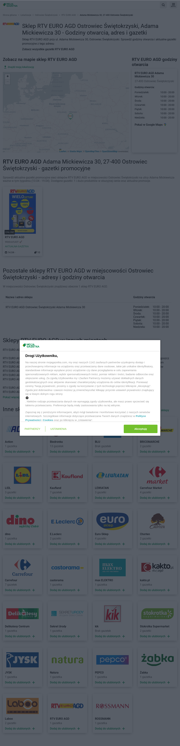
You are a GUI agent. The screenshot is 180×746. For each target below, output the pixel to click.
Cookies (48, 420)
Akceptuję (140, 428)
